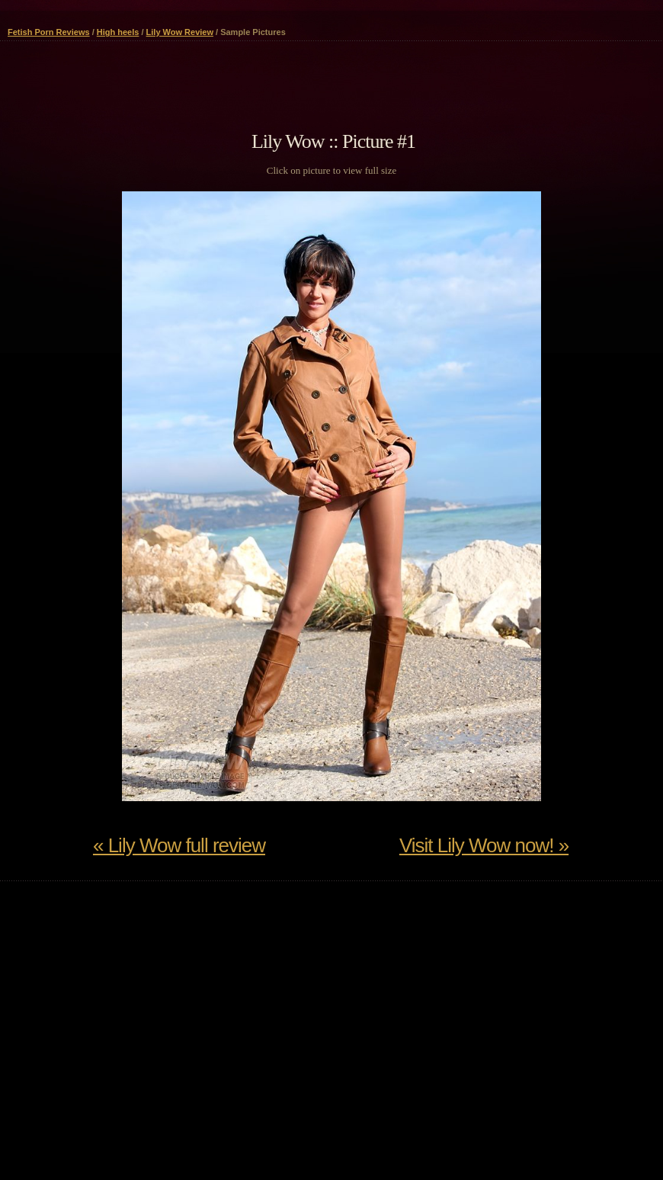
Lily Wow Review (179, 32)
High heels (118, 32)
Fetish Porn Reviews (49, 32)
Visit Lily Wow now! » (484, 845)
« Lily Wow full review (179, 845)
